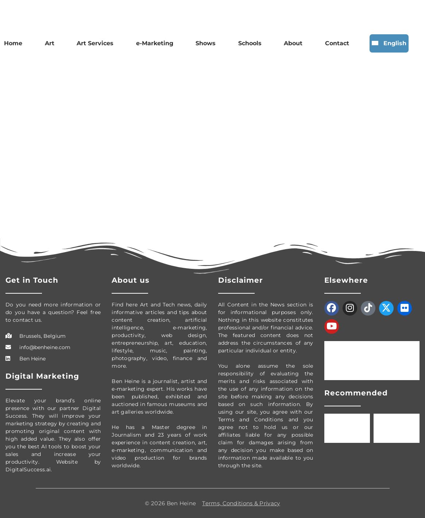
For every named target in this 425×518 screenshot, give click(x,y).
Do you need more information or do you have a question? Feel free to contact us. (53, 312)
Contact (337, 43)
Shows (206, 43)
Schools (250, 43)
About (293, 43)
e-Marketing (154, 43)
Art (49, 43)
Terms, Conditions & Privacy (241, 503)
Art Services (95, 43)
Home (13, 43)
